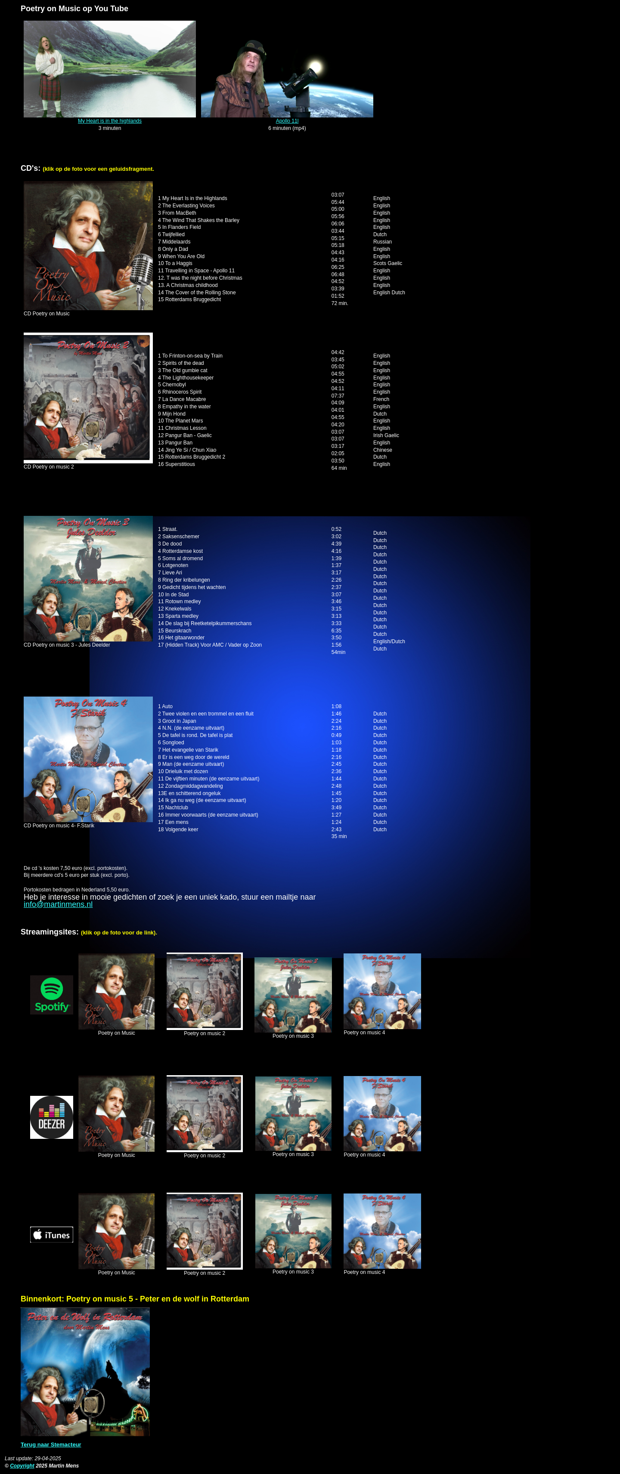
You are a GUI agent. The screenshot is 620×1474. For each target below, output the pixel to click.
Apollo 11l (287, 121)
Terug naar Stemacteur (51, 1444)
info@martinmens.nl (58, 904)
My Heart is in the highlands (110, 121)
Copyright (22, 1466)
